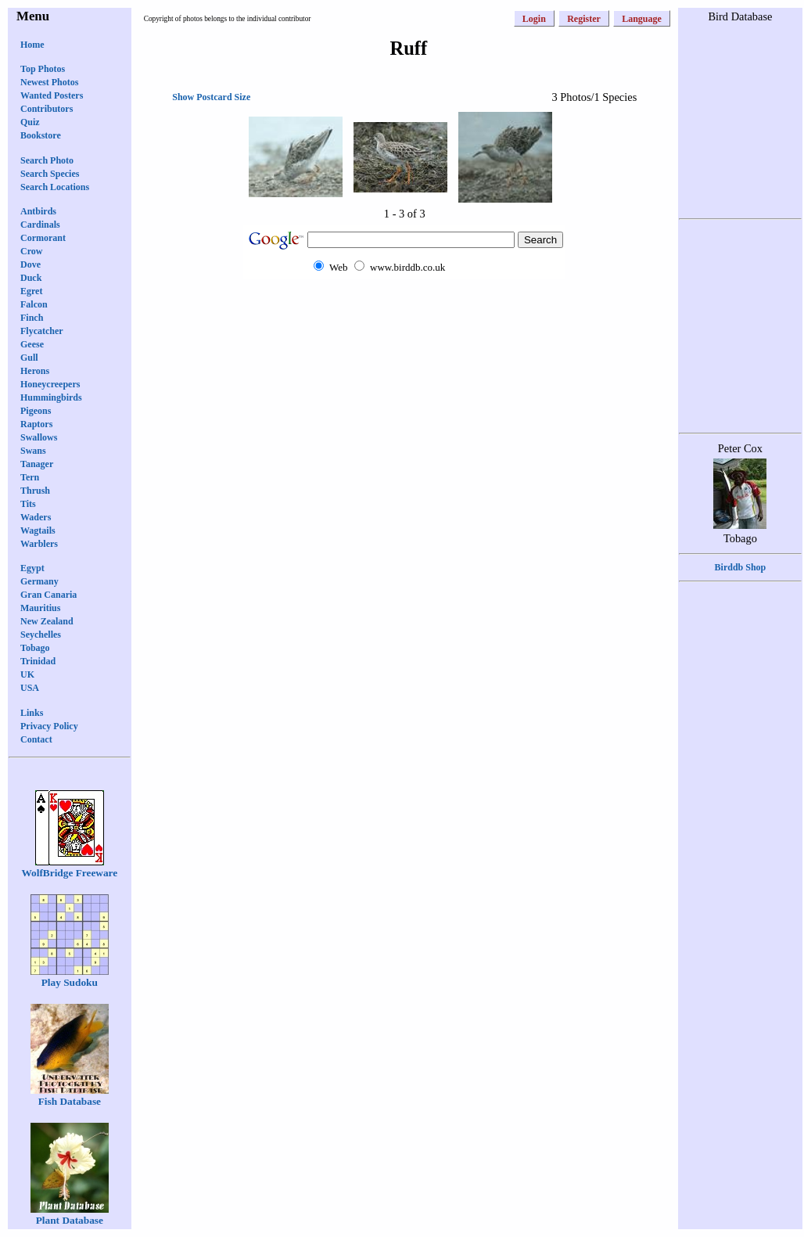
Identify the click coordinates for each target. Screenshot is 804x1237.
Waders (35, 517)
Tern (29, 477)
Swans (33, 450)
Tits (28, 503)
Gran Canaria (48, 594)
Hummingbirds (51, 397)
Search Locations (54, 187)
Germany (39, 581)
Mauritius (40, 607)
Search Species (49, 173)
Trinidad (38, 661)
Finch (31, 317)
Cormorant (43, 237)
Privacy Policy (49, 726)
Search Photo (47, 160)
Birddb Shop (740, 567)
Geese (32, 344)
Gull (29, 357)
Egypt (32, 568)
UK (27, 674)
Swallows (38, 437)
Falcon (34, 304)
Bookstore (40, 135)
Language (642, 18)
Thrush (35, 490)
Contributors (46, 108)
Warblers (39, 543)
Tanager (36, 463)
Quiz (30, 122)
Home (32, 44)
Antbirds (38, 211)
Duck (30, 277)
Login (534, 18)
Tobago (35, 647)
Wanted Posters (51, 95)
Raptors (36, 424)
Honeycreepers (50, 384)
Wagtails (38, 530)
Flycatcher (41, 330)
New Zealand (47, 621)
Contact (36, 739)
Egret (31, 291)
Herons (34, 370)
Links (31, 712)
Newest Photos (49, 82)
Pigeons (35, 410)
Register (584, 18)
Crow (31, 251)
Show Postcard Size (211, 97)
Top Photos (42, 68)
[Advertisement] (404, 309)
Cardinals (40, 224)
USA (29, 687)
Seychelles (40, 634)
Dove (30, 264)
